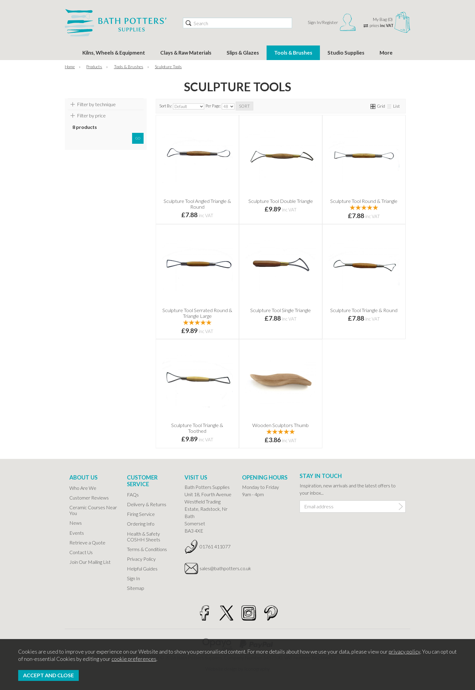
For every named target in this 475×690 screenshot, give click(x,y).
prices (382, 25)
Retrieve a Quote (87, 542)
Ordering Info (140, 524)
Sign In (133, 578)
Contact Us (81, 552)
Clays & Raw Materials (185, 52)
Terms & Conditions (147, 549)
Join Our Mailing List (90, 562)
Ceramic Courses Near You (93, 510)
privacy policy (404, 651)
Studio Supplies (345, 52)
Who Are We (82, 488)
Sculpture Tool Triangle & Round (363, 310)
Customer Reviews (89, 497)
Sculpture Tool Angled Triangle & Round (197, 204)
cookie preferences (133, 659)
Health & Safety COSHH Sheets (143, 536)
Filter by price (91, 115)
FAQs (133, 494)
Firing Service (141, 514)
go (137, 138)
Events (76, 533)
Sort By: (181, 106)
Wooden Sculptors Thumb (280, 425)
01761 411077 (215, 546)
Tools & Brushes (293, 52)
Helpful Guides (142, 568)
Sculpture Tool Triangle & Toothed (197, 428)
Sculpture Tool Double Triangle (280, 201)
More (386, 52)
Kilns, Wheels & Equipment (113, 52)
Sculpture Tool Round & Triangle (363, 201)
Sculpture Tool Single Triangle (280, 310)
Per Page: (220, 106)
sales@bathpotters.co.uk (216, 568)
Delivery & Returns (146, 504)
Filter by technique (96, 104)
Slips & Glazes (243, 52)
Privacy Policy (141, 559)
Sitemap (135, 588)
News (75, 523)
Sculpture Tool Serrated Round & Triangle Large (197, 313)
